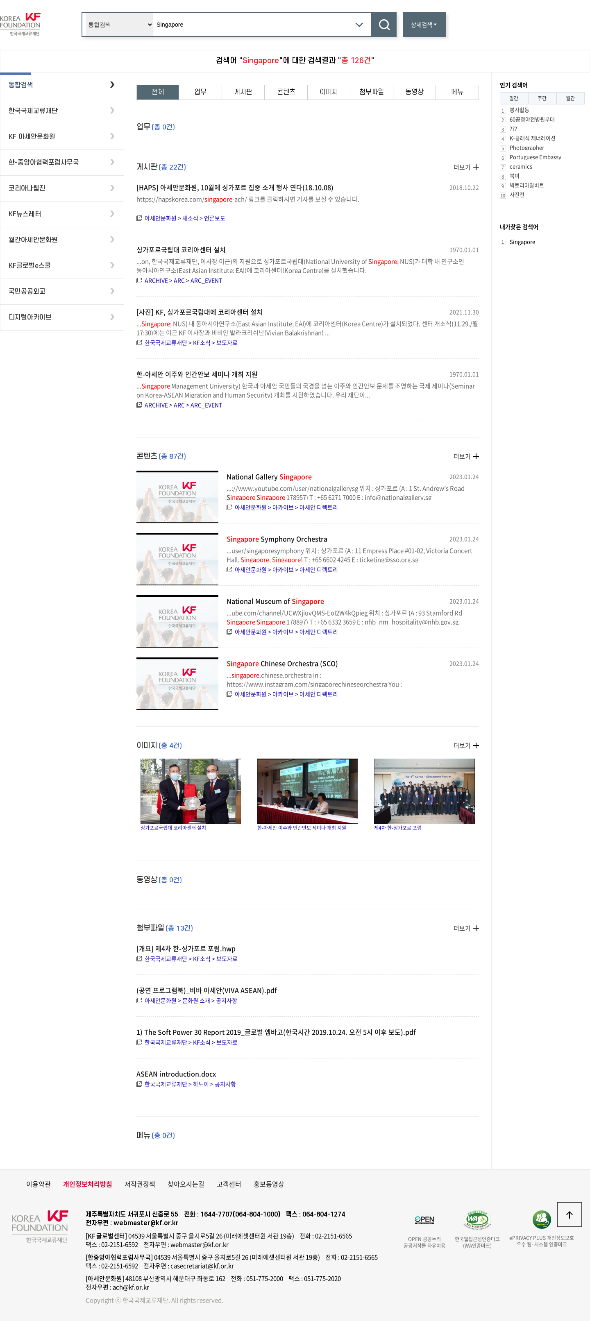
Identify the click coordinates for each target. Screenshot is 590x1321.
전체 (158, 92)
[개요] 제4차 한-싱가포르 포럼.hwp (186, 948)
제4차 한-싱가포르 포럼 (424, 795)
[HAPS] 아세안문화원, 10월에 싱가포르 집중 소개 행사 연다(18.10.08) (235, 187)
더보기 (462, 167)
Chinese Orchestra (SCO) (282, 663)
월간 (570, 98)
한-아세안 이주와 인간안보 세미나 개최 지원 (197, 374)
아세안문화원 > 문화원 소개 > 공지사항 (191, 1000)
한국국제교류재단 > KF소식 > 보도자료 (191, 342)
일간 (513, 98)
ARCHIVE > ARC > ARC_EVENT (183, 280)
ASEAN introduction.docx (176, 1074)
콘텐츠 (286, 92)
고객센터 (229, 1184)
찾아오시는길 (186, 1184)
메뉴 (457, 92)
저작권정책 (140, 1184)
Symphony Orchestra (277, 539)
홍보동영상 (269, 1184)
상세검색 (424, 24)
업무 (200, 92)
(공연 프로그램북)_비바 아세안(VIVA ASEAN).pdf (206, 990)
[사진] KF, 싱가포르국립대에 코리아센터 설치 (199, 312)
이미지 (329, 92)
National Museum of (275, 601)
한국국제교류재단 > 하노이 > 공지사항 (190, 1084)
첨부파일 (371, 92)
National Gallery (269, 476)
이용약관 (38, 1184)
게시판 (243, 92)
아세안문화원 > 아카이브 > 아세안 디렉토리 (286, 507)
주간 (542, 98)
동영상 (414, 92)
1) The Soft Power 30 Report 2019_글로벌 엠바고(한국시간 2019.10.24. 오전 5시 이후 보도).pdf (276, 1032)
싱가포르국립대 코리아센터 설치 (181, 249)
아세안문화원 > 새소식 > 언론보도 (185, 218)
